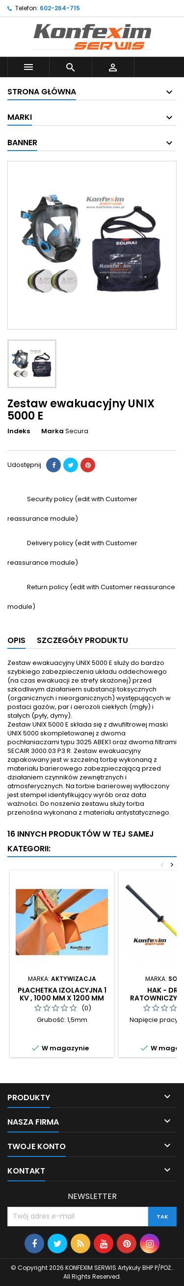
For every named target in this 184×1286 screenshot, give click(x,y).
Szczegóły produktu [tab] (82, 640)
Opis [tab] (16, 640)
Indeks (18, 431)
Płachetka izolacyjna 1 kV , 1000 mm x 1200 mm (62, 994)
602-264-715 (60, 8)
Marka (52, 431)
